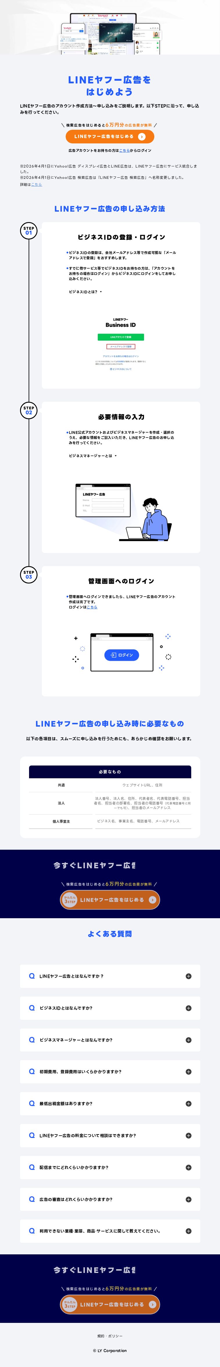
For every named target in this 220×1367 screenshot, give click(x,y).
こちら (124, 150)
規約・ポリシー (110, 1336)
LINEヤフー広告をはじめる (109, 137)
